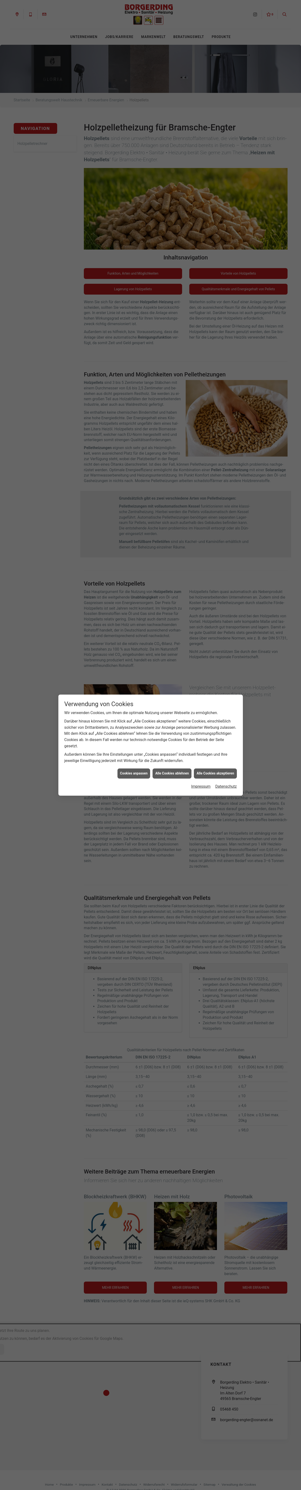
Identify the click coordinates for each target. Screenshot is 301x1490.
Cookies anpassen (134, 773)
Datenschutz (226, 786)
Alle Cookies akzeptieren (215, 773)
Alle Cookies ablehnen (172, 773)
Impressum (201, 786)
